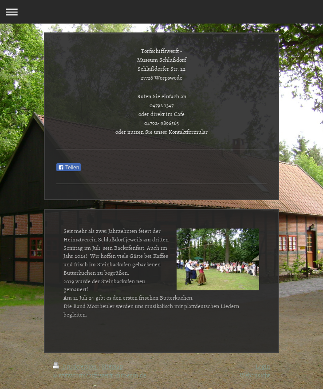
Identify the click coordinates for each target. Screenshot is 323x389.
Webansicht (255, 375)
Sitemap (112, 366)
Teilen (68, 167)
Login (263, 366)
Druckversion (75, 366)
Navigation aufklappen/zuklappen (161, 11)
